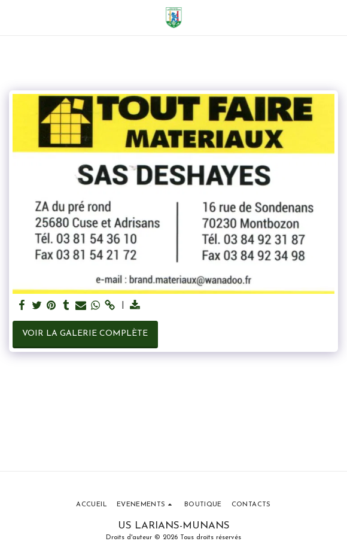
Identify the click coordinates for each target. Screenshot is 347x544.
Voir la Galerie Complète (85, 333)
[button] (13, 17)
